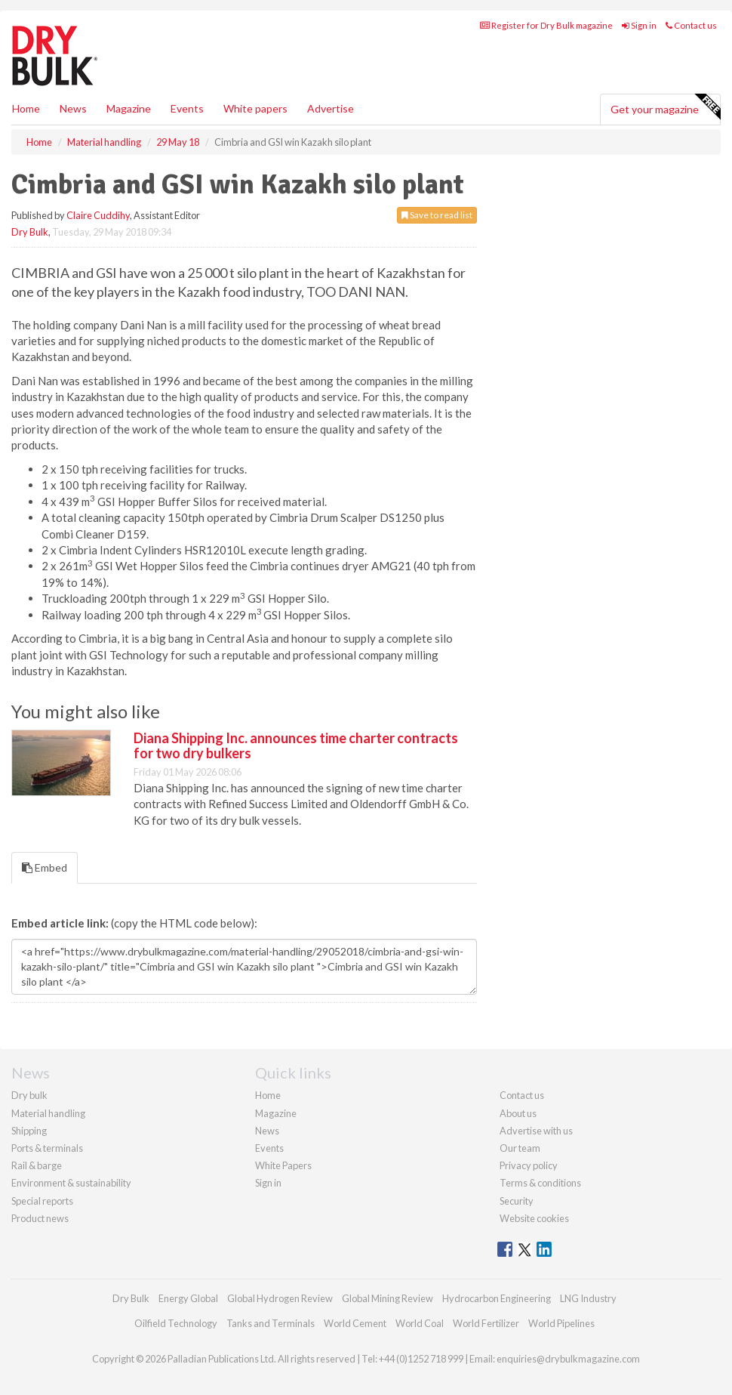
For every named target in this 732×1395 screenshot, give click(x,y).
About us (518, 1113)
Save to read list (436, 215)
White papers (255, 108)
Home (26, 108)
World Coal (419, 1323)
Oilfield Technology (175, 1323)
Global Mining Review (387, 1298)
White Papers (283, 1165)
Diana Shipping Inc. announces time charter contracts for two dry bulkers (296, 745)
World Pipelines (561, 1323)
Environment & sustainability (71, 1183)
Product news (40, 1218)
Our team (520, 1148)
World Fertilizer (486, 1323)
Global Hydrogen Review (280, 1298)
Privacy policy (529, 1165)
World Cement (355, 1323)
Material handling (48, 1113)
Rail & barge (36, 1165)
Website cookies (534, 1218)
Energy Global (188, 1298)
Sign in (639, 25)
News (267, 1131)
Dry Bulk (29, 232)
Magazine (128, 108)
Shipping (29, 1131)
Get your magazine (665, 107)
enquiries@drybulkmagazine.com (568, 1359)
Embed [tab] (44, 867)
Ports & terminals (47, 1148)
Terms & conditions (540, 1183)
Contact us (691, 25)
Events (187, 108)
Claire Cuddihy (98, 215)
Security (517, 1201)
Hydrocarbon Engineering (496, 1298)
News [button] (73, 108)
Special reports (42, 1201)
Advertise (330, 108)
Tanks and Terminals (270, 1323)
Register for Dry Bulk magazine (546, 25)
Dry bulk (29, 1095)
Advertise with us (536, 1131)
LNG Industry (588, 1298)
